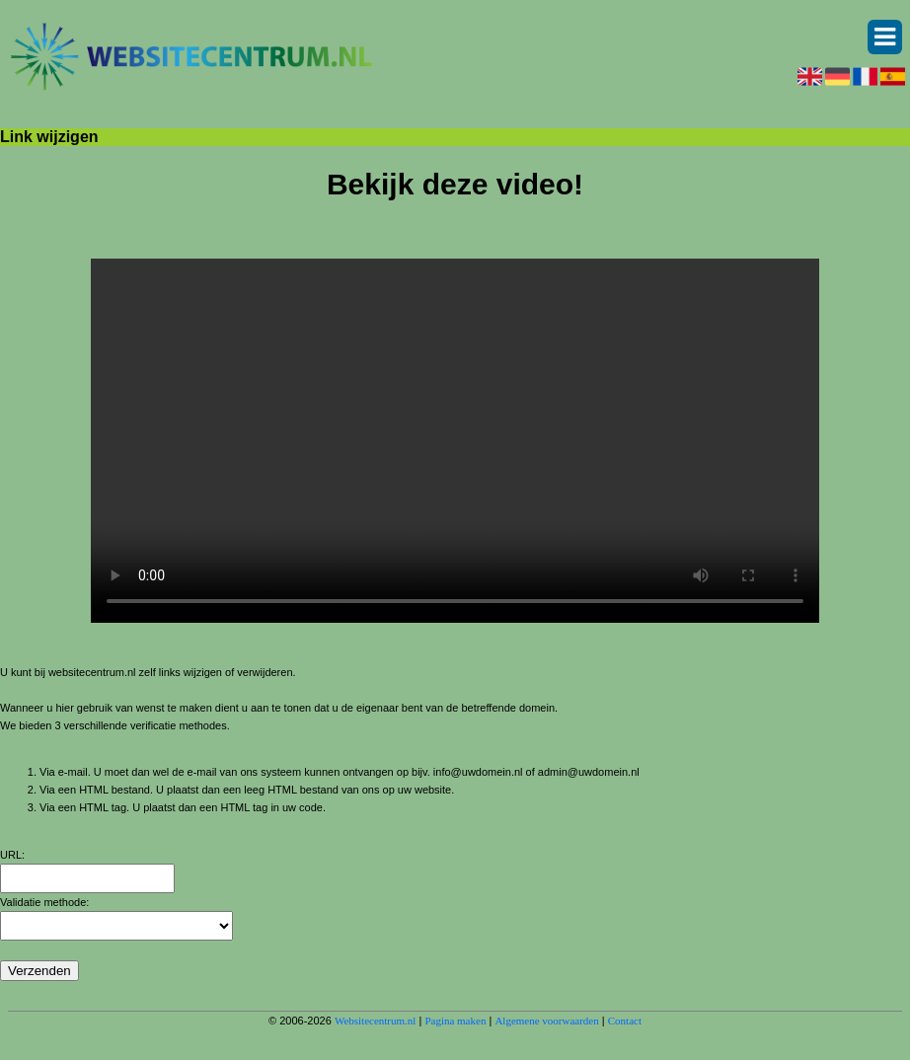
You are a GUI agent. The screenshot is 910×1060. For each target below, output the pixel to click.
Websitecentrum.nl (376, 1020)
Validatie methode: (44, 902)
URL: (12, 855)
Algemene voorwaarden (546, 1020)
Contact (625, 1020)
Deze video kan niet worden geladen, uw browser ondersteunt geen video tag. (455, 441)
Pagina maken (455, 1020)
